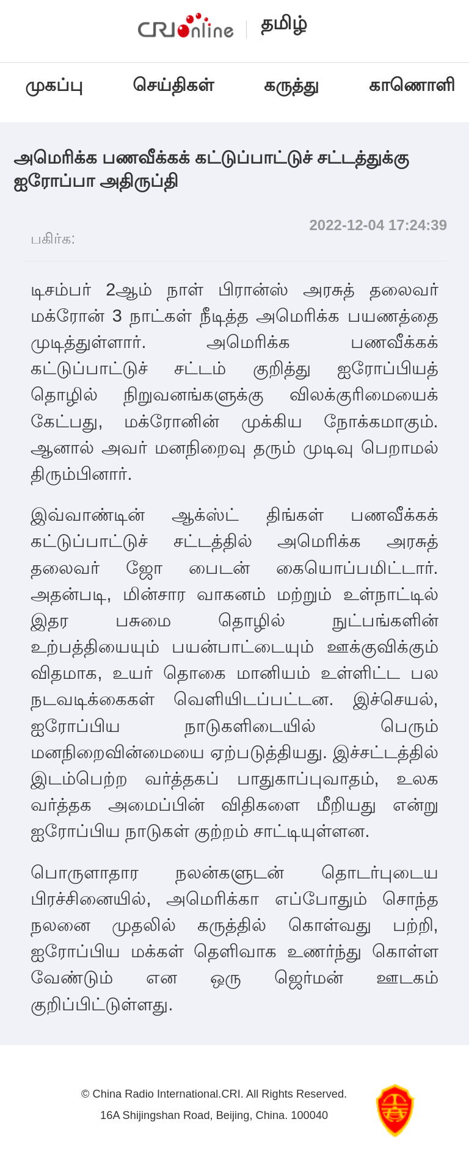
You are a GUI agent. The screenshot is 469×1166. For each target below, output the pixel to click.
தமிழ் (284, 23)
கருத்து (291, 85)
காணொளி (414, 85)
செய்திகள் (173, 85)
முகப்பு (54, 85)
